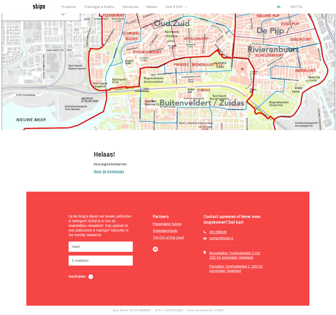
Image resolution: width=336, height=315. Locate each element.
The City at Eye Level (168, 237)
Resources (130, 6)
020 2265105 (218, 232)
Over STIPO (173, 6)
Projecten (69, 6)
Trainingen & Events (99, 6)
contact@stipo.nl (221, 238)
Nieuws (152, 6)
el (301, 6)
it (296, 6)
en (293, 6)
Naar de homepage (109, 171)
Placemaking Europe (167, 224)
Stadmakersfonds (165, 230)
